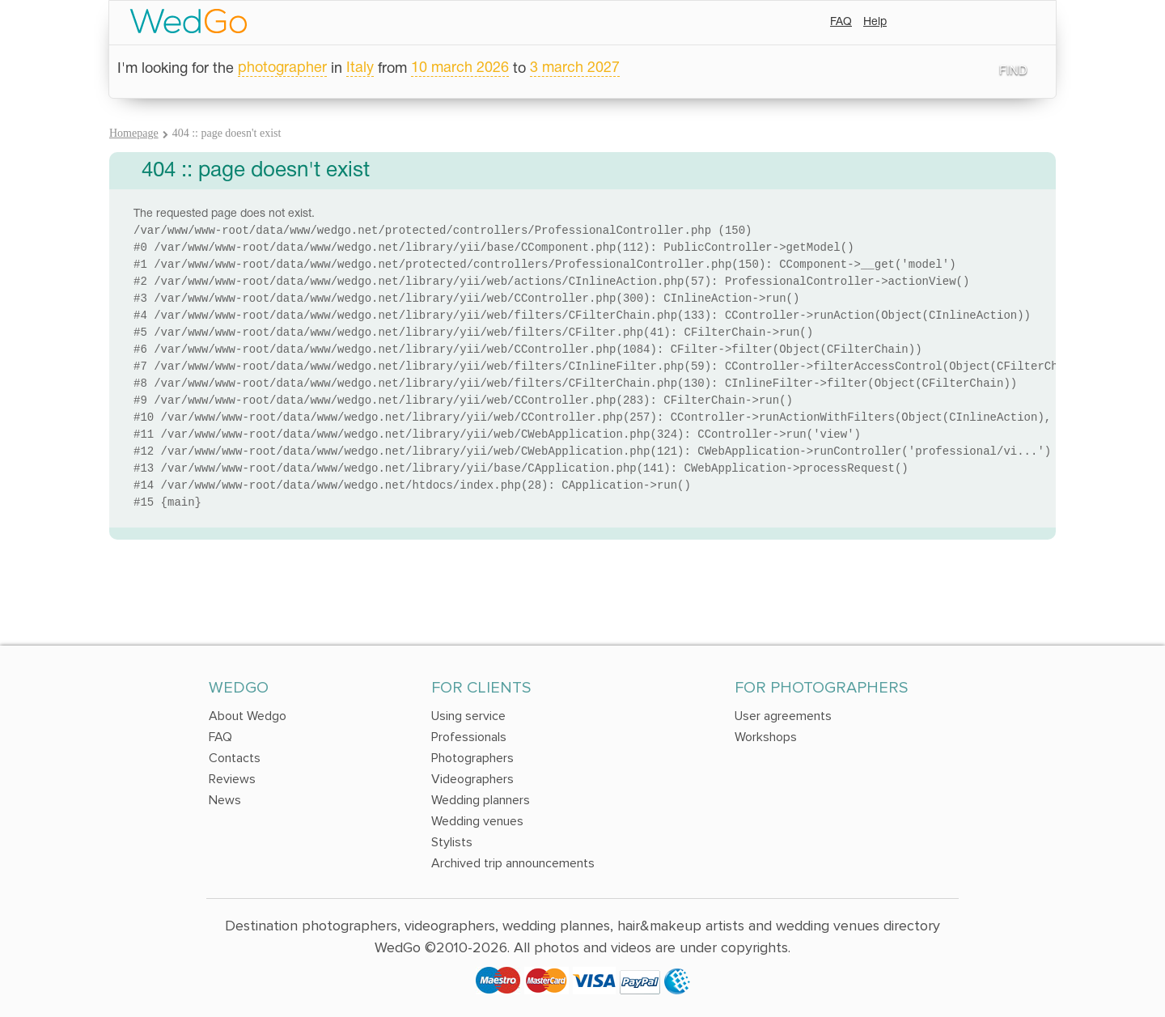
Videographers (472, 779)
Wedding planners (480, 800)
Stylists (451, 842)
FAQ (841, 22)
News (225, 800)
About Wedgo (247, 716)
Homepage (134, 133)
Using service (468, 716)
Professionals (468, 737)
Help (875, 22)
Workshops (766, 737)
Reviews (232, 779)
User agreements (783, 716)
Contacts (235, 758)
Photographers (472, 758)
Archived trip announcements (513, 863)
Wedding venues (477, 821)
